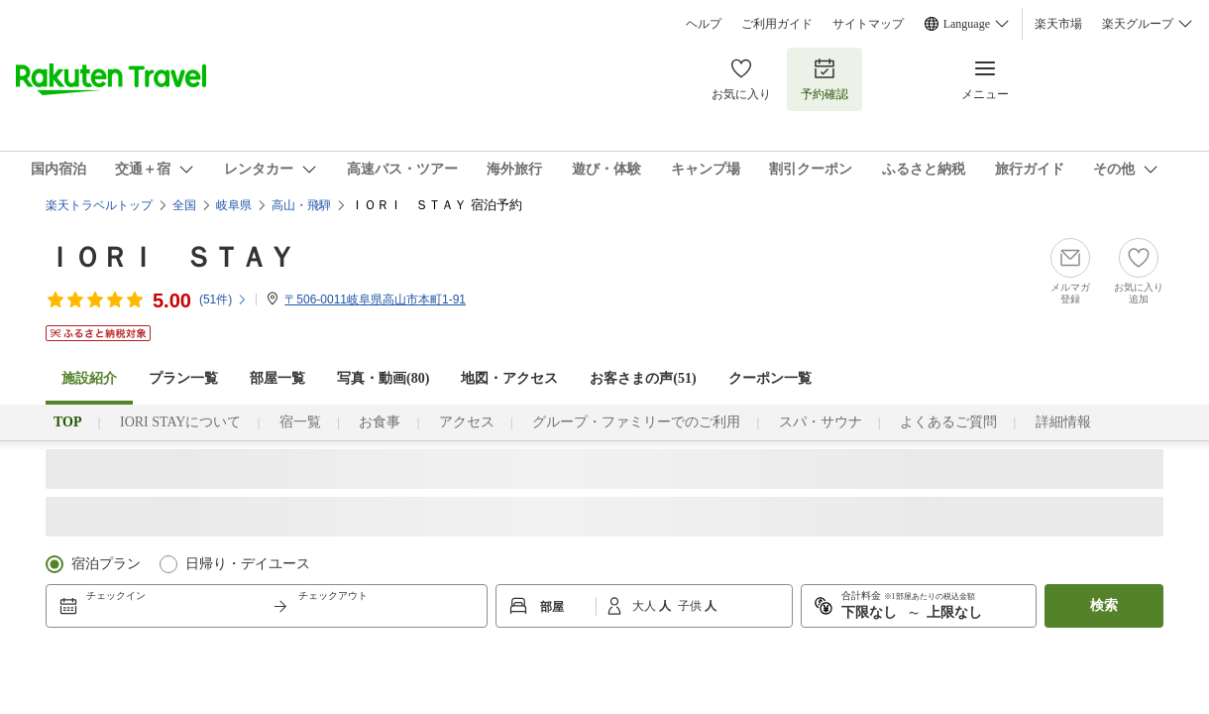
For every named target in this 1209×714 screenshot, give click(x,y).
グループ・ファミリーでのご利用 (636, 422)
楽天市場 (1058, 24)
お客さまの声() (643, 378)
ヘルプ (703, 24)
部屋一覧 (277, 378)
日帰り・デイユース (247, 563)
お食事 (379, 422)
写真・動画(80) (383, 378)
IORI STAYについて (180, 422)
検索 (1104, 605)
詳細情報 (1063, 422)
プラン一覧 (183, 378)
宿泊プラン (106, 563)
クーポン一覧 (770, 378)
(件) (223, 299)
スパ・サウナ (820, 422)
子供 (691, 606)
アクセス (467, 422)
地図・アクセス (509, 378)
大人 (645, 606)
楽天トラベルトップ (99, 205)
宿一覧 (300, 422)
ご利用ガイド (777, 24)
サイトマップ (868, 24)
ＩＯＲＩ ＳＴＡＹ (170, 257)
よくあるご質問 (948, 422)
